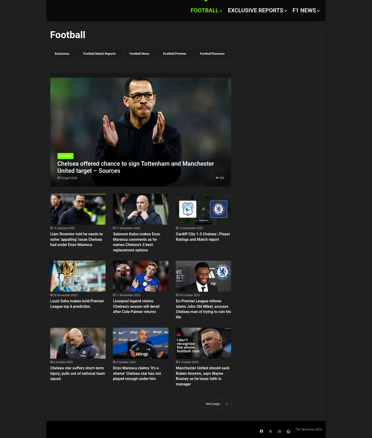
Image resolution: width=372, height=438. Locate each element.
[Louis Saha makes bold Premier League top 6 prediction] (78, 276)
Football (205, 10)
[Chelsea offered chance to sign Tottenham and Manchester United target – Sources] (140, 130)
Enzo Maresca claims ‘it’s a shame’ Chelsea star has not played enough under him (137, 373)
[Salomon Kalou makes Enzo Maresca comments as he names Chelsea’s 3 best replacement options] (140, 209)
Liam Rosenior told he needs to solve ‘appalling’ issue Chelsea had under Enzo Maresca (76, 239)
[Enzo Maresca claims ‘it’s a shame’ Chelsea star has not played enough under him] (140, 343)
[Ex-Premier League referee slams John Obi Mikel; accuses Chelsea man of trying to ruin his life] (203, 276)
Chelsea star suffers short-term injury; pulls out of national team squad (77, 373)
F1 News (304, 10)
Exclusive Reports (255, 10)
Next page (217, 404)
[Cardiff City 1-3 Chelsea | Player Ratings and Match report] (203, 209)
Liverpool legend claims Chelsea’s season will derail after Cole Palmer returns (136, 306)
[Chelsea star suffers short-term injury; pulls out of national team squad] (78, 343)
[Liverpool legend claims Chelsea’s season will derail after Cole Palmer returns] (140, 276)
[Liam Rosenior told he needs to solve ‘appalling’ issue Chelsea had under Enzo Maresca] (78, 209)
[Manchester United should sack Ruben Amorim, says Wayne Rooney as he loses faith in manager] (203, 343)
